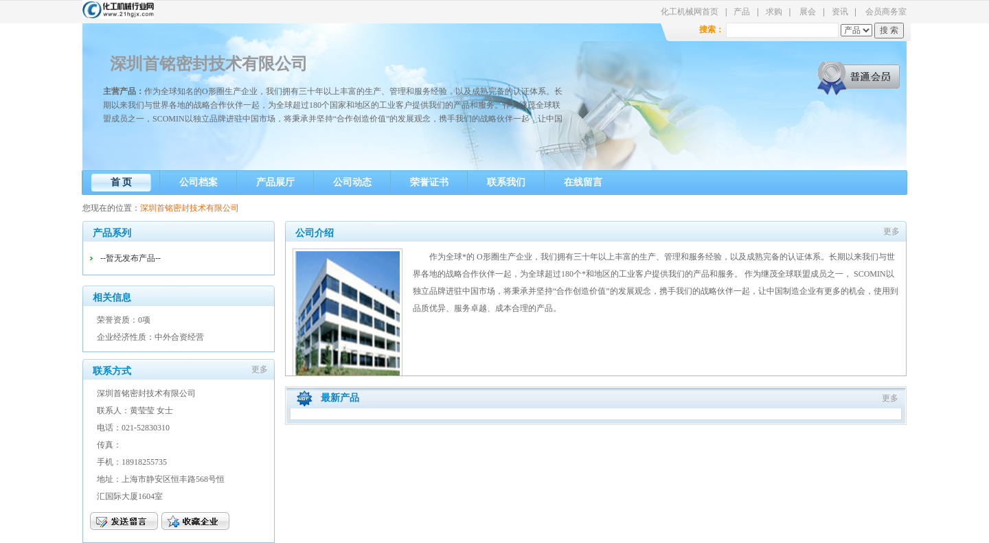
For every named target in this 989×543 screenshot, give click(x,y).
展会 (807, 11)
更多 (259, 369)
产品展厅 (275, 182)
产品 (742, 11)
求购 (774, 11)
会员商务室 (886, 11)
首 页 (122, 182)
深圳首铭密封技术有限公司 (209, 64)
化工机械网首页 (689, 11)
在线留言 (583, 182)
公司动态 (352, 182)
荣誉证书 (429, 182)
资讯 (840, 11)
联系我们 (506, 182)
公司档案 (198, 182)
